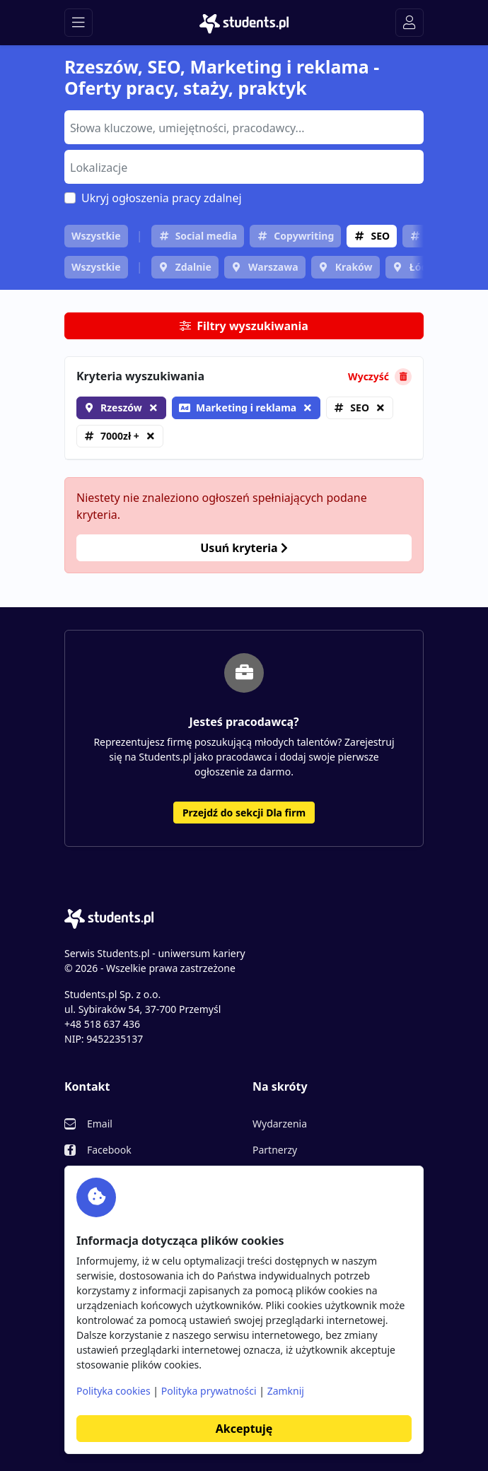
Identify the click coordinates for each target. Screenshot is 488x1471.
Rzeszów (121, 407)
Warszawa (273, 267)
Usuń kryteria (243, 548)
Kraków (354, 267)
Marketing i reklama (237, 407)
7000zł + (119, 436)
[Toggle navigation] (78, 22)
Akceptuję (244, 1428)
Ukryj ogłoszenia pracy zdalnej (161, 198)
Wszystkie (96, 235)
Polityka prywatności (209, 1390)
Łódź (420, 267)
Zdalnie (193, 267)
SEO (380, 235)
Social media (206, 235)
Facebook (109, 1149)
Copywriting (304, 235)
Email (99, 1123)
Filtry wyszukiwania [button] (244, 326)
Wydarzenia (279, 1123)
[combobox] (244, 127)
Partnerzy (274, 1149)
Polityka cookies (113, 1390)
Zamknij (285, 1390)
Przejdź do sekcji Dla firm (244, 812)
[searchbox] (242, 126)
